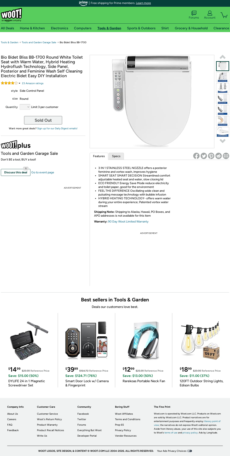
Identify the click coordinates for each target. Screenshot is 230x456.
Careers (11, 419)
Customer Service (47, 413)
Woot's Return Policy (49, 419)
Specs (116, 156)
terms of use (170, 432)
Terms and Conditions (127, 419)
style (14, 91)
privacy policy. (190, 432)
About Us (12, 413)
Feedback (13, 430)
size (15, 98)
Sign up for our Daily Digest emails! (57, 128)
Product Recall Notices (50, 430)
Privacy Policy (123, 430)
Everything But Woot (89, 430)
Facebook (83, 413)
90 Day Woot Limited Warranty (128, 221)
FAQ (9, 424)
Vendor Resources (126, 435)
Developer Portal (87, 435)
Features (99, 156)
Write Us (42, 435)
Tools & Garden (9, 42)
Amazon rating (33, 83)
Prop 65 (119, 424)
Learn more (143, 3)
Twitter (81, 419)
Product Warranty (47, 424)
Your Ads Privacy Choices (171, 450)
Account (209, 15)
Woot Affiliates (124, 413)
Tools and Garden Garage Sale (39, 42)
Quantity (11, 107)
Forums (194, 15)
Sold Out (43, 120)
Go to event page (42, 172)
